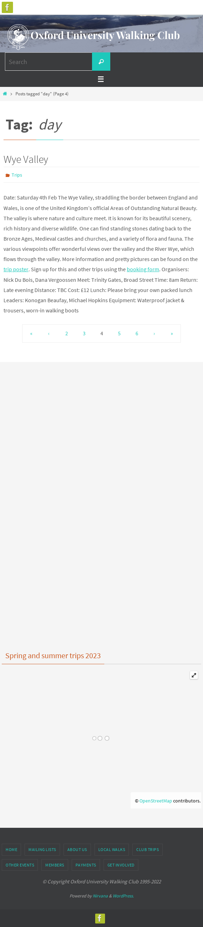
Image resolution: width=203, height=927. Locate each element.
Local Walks (111, 849)
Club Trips (147, 849)
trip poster (16, 269)
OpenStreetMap (155, 801)
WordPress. (123, 896)
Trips (17, 175)
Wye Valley (26, 159)
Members (54, 865)
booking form (143, 269)
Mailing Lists (42, 849)
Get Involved (121, 865)
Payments (86, 865)
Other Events (20, 865)
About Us (77, 849)
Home (11, 849)
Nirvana (100, 896)
